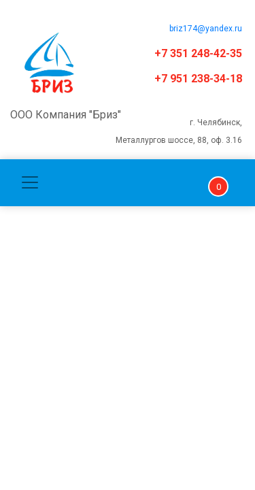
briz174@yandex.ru (205, 28)
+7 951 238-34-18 (198, 78)
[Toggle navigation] (30, 182)
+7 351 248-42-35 (198, 53)
